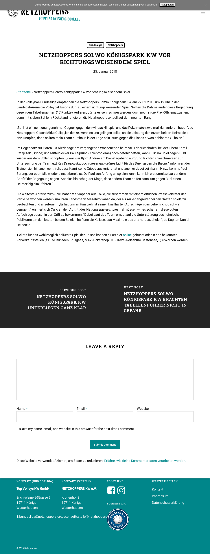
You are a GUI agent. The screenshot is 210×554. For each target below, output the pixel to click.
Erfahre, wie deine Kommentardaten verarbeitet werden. (145, 461)
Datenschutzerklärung (168, 502)
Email (82, 409)
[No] (205, 5)
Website (143, 409)
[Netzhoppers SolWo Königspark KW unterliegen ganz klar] (52, 300)
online (127, 235)
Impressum (160, 496)
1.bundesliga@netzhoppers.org (39, 516)
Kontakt (157, 489)
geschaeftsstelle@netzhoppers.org (87, 516)
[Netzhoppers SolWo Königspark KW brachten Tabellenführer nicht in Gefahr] (157, 300)
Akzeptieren (167, 4)
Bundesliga (95, 45)
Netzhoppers (115, 45)
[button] (203, 14)
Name (22, 409)
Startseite (23, 92)
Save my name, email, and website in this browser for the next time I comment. (77, 429)
